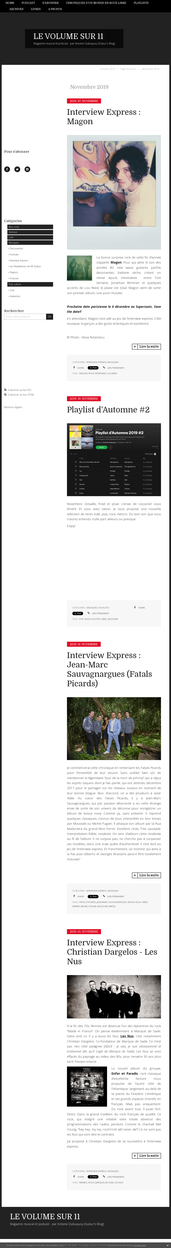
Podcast (28, 3)
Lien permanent (113, 367)
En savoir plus (140, 1245)
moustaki (102, 906)
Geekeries (15, 296)
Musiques (14, 242)
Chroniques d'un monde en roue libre (96, 3)
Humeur (13, 232)
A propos (55, 9)
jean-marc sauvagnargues (112, 902)
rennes (83, 1182)
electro (96, 618)
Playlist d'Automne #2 (108, 409)
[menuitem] (12, 3)
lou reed (112, 373)
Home (10, 3)
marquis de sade (104, 1182)
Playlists (141, 3)
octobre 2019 (107, 69)
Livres (36, 9)
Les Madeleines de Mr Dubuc (25, 266)
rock (91, 373)
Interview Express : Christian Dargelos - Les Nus (112, 952)
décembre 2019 (150, 69)
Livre (11, 237)
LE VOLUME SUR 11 (68, 36)
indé (104, 618)
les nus (119, 1182)
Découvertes (16, 248)
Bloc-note (14, 226)
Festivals (14, 254)
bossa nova (134, 902)
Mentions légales (13, 407)
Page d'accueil (128, 69)
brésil (112, 906)
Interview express (19, 260)
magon (83, 373)
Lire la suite (149, 346)
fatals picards (87, 902)
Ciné (12, 290)
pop (81, 618)
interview (100, 373)
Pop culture (15, 284)
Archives (16, 9)
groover (112, 618)
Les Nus (127, 1036)
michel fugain (88, 906)
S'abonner (50, 3)
